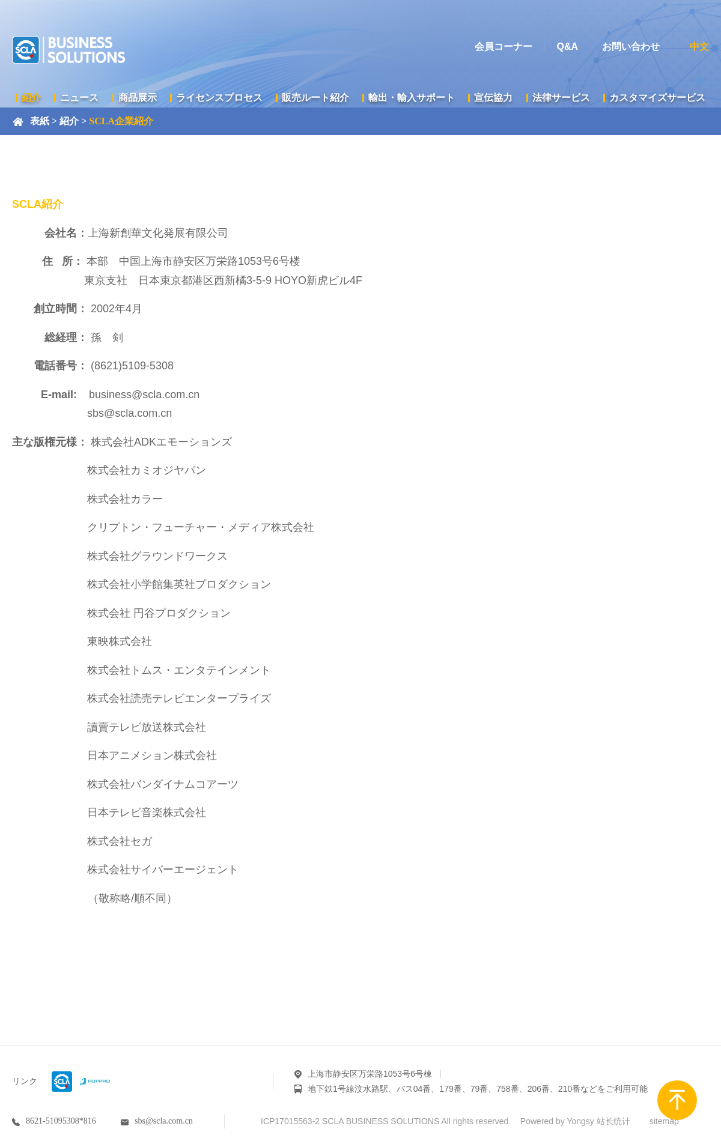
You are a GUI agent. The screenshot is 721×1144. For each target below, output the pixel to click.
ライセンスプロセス (219, 97)
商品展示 (137, 97)
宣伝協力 (493, 97)
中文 (699, 46)
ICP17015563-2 (290, 1121)
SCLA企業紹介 (121, 121)
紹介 (31, 97)
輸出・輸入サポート (411, 97)
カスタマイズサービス (657, 97)
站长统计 (613, 1121)
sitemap (664, 1121)
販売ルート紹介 (315, 97)
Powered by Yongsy (557, 1121)
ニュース (79, 97)
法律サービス (561, 97)
